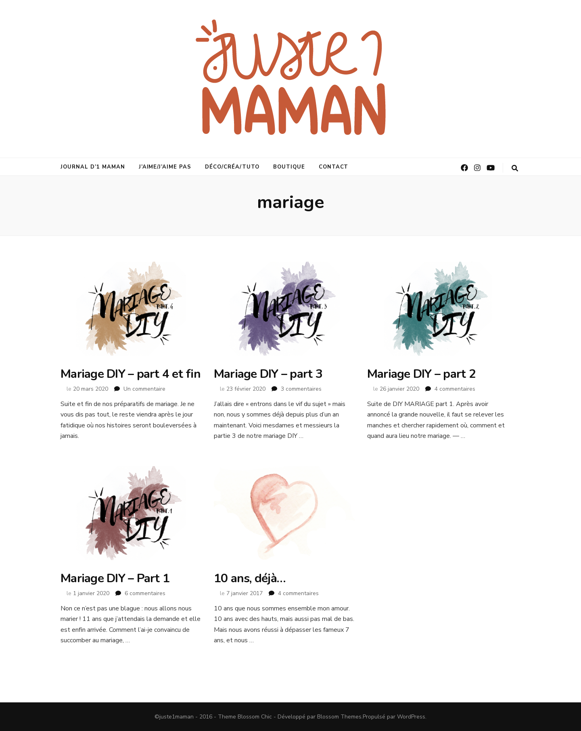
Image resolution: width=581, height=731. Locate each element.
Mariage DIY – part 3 (268, 374)
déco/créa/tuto (232, 167)
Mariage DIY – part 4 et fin (131, 374)
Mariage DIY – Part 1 (115, 578)
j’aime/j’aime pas (165, 167)
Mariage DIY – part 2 (421, 374)
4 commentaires (455, 389)
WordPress (411, 717)
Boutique (289, 167)
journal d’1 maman (93, 167)
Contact (334, 167)
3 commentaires (301, 389)
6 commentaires (145, 593)
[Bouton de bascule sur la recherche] (515, 168)
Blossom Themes (339, 717)
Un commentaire (144, 389)
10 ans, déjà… (249, 578)
